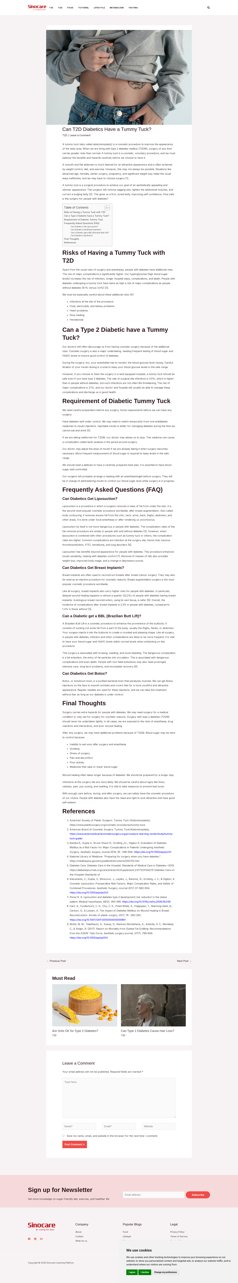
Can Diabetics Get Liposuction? (84, 227)
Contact (79, 1236)
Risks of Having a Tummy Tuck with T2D (84, 212)
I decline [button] (145, 1272)
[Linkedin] (35, 1239)
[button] (208, 8)
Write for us (82, 1241)
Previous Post (56, 960)
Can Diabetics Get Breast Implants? (86, 230)
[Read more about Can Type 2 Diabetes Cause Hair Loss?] (153, 1005)
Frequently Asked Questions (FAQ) (82, 223)
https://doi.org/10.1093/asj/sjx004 (89, 937)
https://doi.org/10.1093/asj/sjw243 (89, 892)
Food (126, 1231)
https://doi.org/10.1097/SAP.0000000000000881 (98, 919)
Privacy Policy (178, 1231)
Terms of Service (180, 1236)
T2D (64, 135)
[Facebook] (29, 1239)
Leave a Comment (80, 135)
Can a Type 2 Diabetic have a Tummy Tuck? (86, 215)
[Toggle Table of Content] (105, 207)
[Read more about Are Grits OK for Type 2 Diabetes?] (84, 1005)
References (70, 242)
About (79, 1231)
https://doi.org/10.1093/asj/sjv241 (152, 851)
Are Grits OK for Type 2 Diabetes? (75, 1031)
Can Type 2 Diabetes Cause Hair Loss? (147, 1031)
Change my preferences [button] (165, 1272)
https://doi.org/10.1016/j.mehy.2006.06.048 (146, 901)
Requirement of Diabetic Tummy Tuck (83, 219)
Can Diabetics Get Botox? (82, 236)
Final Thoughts (71, 239)
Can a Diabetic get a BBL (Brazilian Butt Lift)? (90, 233)
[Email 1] (41, 1239)
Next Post (184, 960)
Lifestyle (127, 1236)
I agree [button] (132, 1272)
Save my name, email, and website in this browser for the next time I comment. (112, 1136)
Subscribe (198, 1195)
